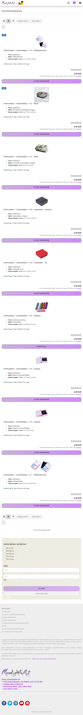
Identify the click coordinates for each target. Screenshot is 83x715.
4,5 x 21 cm (8, 548)
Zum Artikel (41, 346)
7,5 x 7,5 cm (9, 559)
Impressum (7, 611)
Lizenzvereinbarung (9, 620)
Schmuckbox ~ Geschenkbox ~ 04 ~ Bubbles (22, 316)
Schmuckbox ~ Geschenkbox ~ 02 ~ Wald (20, 103)
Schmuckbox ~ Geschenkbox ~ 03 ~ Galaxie (21, 369)
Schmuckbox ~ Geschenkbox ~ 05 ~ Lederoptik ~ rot (25, 263)
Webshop (34, 712)
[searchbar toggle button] (68, 3)
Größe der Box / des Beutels (15, 544)
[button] (4, 21)
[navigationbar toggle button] (80, 3)
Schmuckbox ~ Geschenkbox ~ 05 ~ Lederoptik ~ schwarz (27, 209)
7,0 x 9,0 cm (9, 554)
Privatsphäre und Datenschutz (13, 632)
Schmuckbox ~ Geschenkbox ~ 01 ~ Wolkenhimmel (24, 50)
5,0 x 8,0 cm (9, 551)
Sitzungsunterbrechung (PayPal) (13, 629)
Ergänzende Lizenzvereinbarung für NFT (16, 623)
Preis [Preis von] (6, 566)
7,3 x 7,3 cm (9, 556)
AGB (4, 626)
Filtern (41, 588)
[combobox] (23, 21)
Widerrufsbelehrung (9, 617)
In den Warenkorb (41, 81)
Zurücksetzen (41, 594)
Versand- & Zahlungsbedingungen (14, 614)
